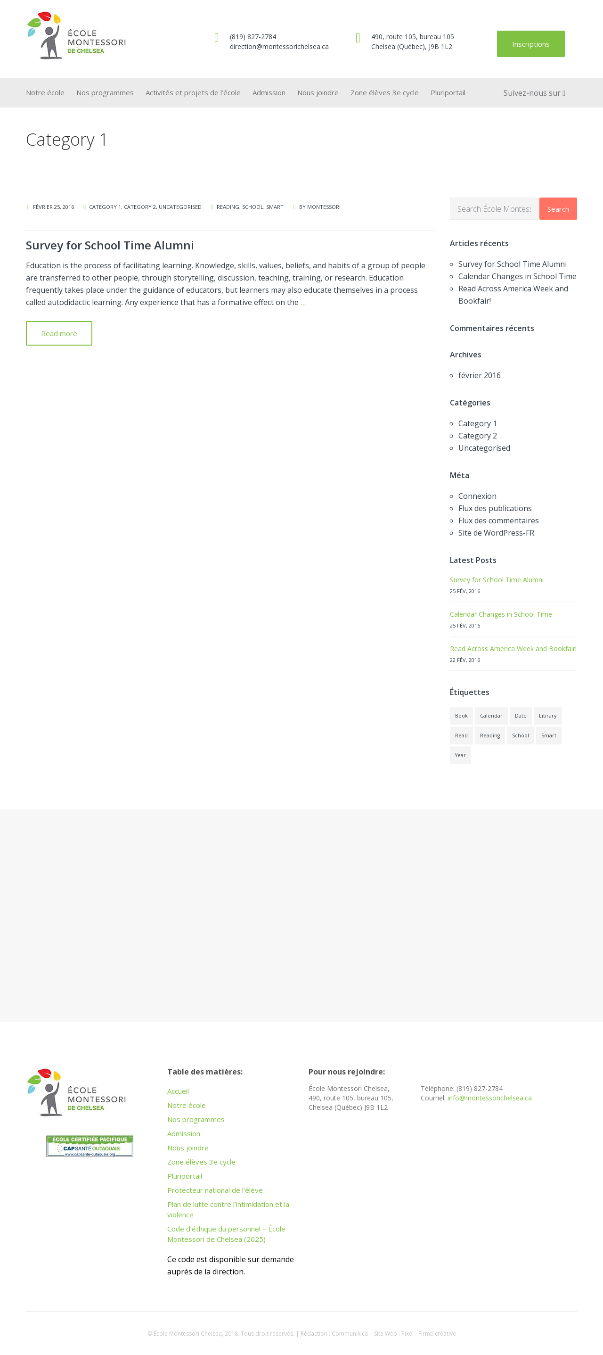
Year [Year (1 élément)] (460, 755)
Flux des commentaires (498, 520)
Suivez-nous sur (534, 93)
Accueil (178, 1091)
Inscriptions (531, 44)
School (252, 206)
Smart (275, 206)
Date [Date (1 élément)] (521, 715)
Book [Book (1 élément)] (461, 715)
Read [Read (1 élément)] (461, 735)
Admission (269, 92)
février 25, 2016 (53, 206)
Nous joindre (318, 92)
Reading (228, 206)
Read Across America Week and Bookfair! (513, 648)
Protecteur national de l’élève (215, 1190)
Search (558, 209)
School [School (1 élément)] (520, 735)
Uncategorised (180, 206)
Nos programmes (105, 92)
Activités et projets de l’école (193, 92)
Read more (59, 333)
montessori (324, 206)
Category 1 (105, 206)
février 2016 (479, 375)
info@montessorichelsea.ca (490, 1097)
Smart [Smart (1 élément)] (548, 735)
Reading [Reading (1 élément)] (490, 735)
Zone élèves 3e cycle (384, 92)
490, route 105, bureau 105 (412, 36)
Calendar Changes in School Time (517, 276)
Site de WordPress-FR (496, 533)
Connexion (477, 496)
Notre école (45, 92)
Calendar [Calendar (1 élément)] (491, 715)
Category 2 (140, 206)
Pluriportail (448, 92)
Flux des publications (495, 508)
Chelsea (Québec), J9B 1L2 (411, 46)
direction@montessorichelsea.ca (279, 46)
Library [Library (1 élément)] (547, 715)
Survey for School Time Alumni (110, 245)
